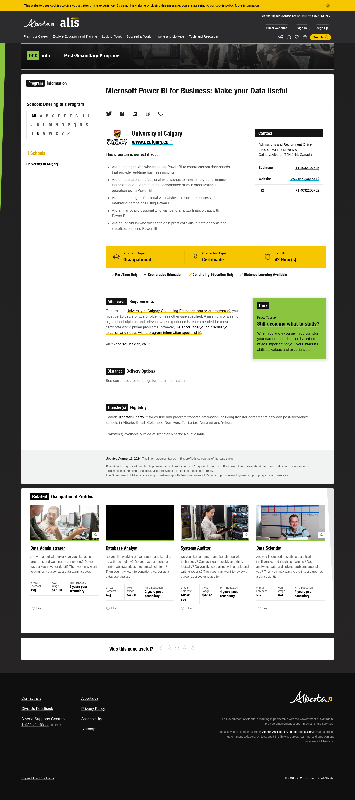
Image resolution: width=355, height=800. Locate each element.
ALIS (69, 22)
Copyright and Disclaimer (37, 778)
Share (280, 37)
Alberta (39, 22)
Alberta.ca (90, 698)
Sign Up (322, 28)
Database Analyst (123, 550)
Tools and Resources (204, 36)
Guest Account (276, 28)
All (33, 115)
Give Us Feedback (37, 709)
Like (297, 37)
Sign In (302, 28)
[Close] (328, 5)
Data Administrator (52, 550)
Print (305, 37)
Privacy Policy (93, 709)
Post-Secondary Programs (92, 55)
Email (148, 113)
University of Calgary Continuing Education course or (178, 311)
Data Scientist (265, 550)
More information (247, 5)
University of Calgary (42, 164)
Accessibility (91, 719)
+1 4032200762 (307, 190)
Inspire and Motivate (170, 36)
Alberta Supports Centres (43, 719)
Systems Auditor (195, 550)
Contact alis (31, 698)
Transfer (133, 417)
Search (318, 37)
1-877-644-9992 (321, 16)
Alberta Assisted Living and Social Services (290, 731)
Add (289, 37)
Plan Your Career (36, 36)
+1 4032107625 (307, 168)
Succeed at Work (139, 36)
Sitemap (88, 729)
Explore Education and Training (75, 36)
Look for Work (112, 36)
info (38, 55)
